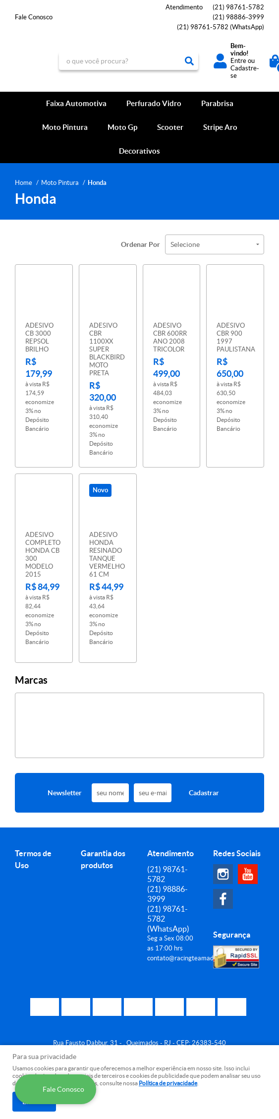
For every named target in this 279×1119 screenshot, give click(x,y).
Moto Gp (122, 127)
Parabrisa (217, 103)
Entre (238, 60)
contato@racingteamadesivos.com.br (199, 952)
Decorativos (139, 151)
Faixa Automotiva (76, 103)
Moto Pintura (65, 127)
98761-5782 (238, 7)
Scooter (170, 127)
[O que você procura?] (189, 61)
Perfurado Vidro (153, 103)
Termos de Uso (33, 853)
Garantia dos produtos (103, 853)
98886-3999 (238, 17)
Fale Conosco (34, 17)
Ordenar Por (140, 244)
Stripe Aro (220, 127)
